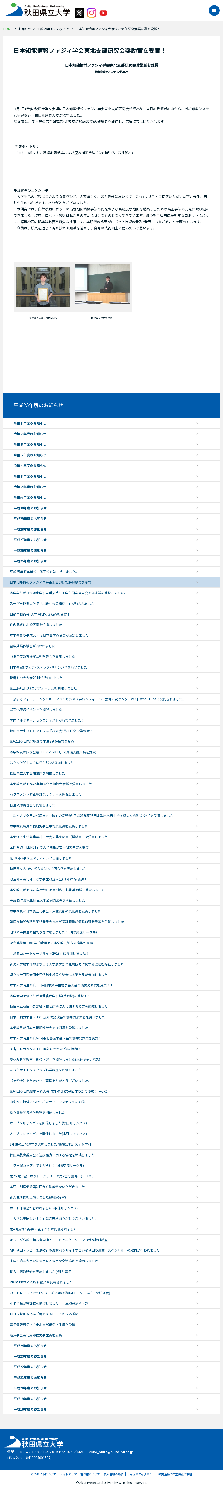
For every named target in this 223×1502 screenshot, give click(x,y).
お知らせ (24, 28)
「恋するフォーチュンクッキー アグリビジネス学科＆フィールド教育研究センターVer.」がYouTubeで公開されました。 (98, 699)
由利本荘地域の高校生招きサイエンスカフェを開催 (47, 1102)
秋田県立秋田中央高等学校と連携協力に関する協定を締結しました (59, 1006)
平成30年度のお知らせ (30, 508)
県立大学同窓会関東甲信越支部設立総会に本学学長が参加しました (59, 974)
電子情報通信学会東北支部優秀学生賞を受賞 (42, 1324)
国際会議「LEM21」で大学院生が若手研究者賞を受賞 (49, 847)
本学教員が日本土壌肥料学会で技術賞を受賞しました (49, 1027)
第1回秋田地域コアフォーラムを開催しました (43, 688)
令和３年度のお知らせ (30, 476)
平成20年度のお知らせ (30, 1388)
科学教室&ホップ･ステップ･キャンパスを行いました (48, 667)
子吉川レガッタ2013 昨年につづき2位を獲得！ (45, 1048)
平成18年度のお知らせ (30, 1409)
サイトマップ (68, 1474)
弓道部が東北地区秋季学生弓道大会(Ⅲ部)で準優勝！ (48, 879)
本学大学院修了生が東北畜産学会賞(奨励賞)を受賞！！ (50, 995)
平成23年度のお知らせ (30, 1356)
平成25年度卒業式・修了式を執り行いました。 (44, 571)
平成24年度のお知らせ (30, 1345)
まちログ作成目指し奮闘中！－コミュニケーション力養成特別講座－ (60, 1239)
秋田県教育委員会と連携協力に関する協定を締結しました (52, 1155)
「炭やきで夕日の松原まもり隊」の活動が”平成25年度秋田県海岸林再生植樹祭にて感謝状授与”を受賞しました (91, 815)
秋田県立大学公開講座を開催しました (37, 773)
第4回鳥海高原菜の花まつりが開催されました (43, 1229)
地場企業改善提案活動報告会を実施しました (42, 656)
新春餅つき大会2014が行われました (36, 677)
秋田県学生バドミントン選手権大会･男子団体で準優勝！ (51, 730)
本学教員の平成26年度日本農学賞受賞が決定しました (49, 635)
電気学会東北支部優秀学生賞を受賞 (36, 1335)
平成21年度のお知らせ (30, 1377)
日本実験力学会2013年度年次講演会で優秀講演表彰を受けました (57, 1017)
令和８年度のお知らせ (30, 423)
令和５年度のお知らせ (30, 455)
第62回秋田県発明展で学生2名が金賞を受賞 (42, 741)
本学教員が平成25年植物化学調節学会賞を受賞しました (51, 783)
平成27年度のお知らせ (30, 539)
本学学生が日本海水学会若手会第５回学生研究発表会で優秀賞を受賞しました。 (68, 593)
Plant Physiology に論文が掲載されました (41, 1282)
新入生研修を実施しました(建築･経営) (38, 1197)
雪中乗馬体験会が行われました (32, 646)
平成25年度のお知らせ (53, 28)
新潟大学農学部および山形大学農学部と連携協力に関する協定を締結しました (67, 964)
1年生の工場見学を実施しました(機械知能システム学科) (51, 1144)
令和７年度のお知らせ (30, 433)
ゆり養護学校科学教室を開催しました (37, 1112)
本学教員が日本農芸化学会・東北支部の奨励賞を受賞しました (55, 911)
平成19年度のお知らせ (30, 1398)
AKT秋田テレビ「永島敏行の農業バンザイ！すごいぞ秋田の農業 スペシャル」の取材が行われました (85, 1250)
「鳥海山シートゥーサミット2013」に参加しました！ (49, 953)
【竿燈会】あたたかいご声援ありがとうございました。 (50, 1080)
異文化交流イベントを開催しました (36, 709)
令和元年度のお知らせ (30, 497)
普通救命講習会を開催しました (32, 805)
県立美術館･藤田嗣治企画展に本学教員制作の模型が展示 (51, 942)
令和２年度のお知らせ (30, 486)
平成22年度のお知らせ (30, 1366)
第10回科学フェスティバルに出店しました (41, 858)
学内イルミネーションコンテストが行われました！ (47, 720)
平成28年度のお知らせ (30, 529)
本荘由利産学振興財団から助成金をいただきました (47, 1186)
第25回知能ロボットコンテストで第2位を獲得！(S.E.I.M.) (51, 1176)
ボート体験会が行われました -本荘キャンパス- (44, 1208)
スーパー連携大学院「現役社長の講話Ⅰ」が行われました (52, 603)
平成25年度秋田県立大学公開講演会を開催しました (47, 900)
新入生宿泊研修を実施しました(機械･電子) (41, 1271)
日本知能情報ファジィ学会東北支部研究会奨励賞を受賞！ (52, 582)
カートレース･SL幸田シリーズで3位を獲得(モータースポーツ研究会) (60, 1292)
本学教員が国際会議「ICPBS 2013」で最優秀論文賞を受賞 (53, 752)
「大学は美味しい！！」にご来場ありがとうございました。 (54, 1218)
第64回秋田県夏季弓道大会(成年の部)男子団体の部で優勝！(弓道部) (60, 1091)
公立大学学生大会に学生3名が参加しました (42, 762)
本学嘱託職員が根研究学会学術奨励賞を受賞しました (49, 826)
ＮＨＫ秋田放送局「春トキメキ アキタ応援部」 (46, 1313)
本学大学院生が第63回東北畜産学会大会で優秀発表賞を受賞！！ (57, 1038)
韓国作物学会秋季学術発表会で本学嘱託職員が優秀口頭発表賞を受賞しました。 (68, 921)
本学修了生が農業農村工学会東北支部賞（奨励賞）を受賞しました (59, 836)
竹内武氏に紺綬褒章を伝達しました (36, 624)
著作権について (90, 1474)
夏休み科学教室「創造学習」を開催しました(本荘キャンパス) (55, 1059)
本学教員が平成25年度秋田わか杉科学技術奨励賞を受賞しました (57, 889)
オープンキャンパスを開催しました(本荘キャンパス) (48, 1133)
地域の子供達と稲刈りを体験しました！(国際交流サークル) (53, 932)
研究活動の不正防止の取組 (175, 1474)
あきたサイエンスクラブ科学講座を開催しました (46, 1070)
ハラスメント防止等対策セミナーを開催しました (46, 794)
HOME (8, 28)
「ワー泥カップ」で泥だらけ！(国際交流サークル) (47, 1165)
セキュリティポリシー (141, 1474)
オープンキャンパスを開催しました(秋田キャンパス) (48, 1123)
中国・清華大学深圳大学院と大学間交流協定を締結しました (54, 1260)
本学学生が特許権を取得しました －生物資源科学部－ (50, 1303)
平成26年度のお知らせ (30, 550)
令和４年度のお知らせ (30, 465)
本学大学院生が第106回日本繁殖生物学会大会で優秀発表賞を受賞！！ (61, 985)
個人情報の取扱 (113, 1474)
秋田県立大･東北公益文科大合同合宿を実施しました (48, 868)
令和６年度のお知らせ (30, 444)
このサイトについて (43, 1474)
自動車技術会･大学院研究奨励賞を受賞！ (40, 614)
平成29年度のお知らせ (30, 518)
